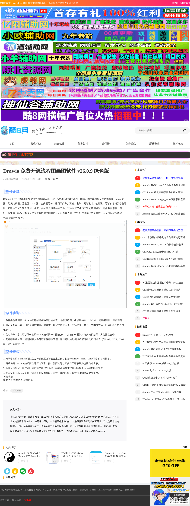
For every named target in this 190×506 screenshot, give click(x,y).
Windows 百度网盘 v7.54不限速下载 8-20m (160, 399)
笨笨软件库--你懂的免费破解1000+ (157, 207)
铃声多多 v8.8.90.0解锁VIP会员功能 (157, 363)
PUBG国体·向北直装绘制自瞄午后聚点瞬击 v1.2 (160, 356)
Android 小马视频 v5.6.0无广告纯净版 (158, 392)
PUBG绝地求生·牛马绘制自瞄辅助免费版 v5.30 (160, 342)
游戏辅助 (39, 143)
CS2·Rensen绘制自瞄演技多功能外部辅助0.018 (159, 192)
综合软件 (62, 143)
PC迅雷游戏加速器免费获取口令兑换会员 (159, 283)
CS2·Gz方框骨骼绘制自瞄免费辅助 (156, 252)
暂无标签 (17, 390)
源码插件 (110, 143)
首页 (11, 143)
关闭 (185, 447)
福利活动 (86, 143)
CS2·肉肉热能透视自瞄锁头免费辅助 (157, 297)
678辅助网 (185, 3)
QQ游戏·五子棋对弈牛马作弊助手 (156, 378)
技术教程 (178, 143)
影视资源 (154, 143)
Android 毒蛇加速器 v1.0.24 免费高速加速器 (160, 214)
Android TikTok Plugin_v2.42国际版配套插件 (160, 200)
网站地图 (16, 500)
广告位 (142, 318)
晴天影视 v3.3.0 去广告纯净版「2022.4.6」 (154, 335)
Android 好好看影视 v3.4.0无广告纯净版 (159, 304)
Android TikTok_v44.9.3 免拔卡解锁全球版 (160, 185)
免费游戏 (131, 143)
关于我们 (4, 500)
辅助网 (175, 3)
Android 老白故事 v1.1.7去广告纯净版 (158, 349)
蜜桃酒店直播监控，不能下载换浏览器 (159, 178)
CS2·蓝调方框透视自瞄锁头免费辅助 (157, 290)
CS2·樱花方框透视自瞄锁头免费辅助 (157, 311)
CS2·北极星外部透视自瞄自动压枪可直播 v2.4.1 (160, 238)
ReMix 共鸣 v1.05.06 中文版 (153, 371)
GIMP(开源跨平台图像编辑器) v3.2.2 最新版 (160, 385)
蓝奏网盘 (8, 379)
